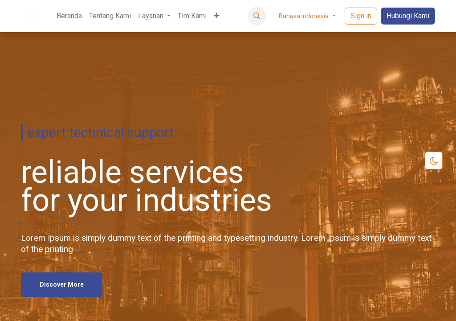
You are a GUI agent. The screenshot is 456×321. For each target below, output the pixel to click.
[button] (257, 16)
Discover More (62, 283)
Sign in (360, 16)
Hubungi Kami (408, 16)
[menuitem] (69, 16)
